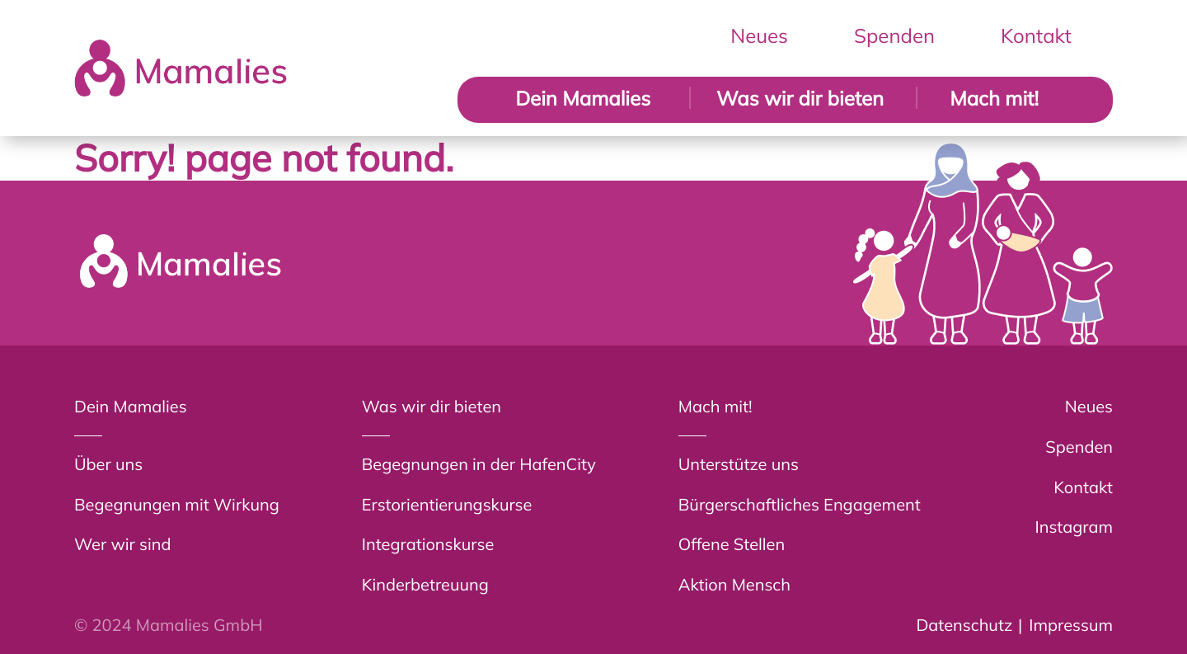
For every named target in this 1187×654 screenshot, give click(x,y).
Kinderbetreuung (425, 584)
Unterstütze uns (738, 464)
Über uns (108, 464)
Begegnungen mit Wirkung (176, 504)
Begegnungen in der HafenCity (479, 464)
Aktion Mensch (734, 584)
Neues (759, 35)
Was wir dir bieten (800, 98)
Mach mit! (994, 98)
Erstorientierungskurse (447, 504)
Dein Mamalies (582, 98)
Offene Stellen (731, 544)
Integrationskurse (428, 544)
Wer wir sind (122, 544)
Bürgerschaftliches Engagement (799, 504)
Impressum (1071, 624)
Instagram (1074, 526)
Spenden (894, 35)
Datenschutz (964, 624)
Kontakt (1036, 35)
